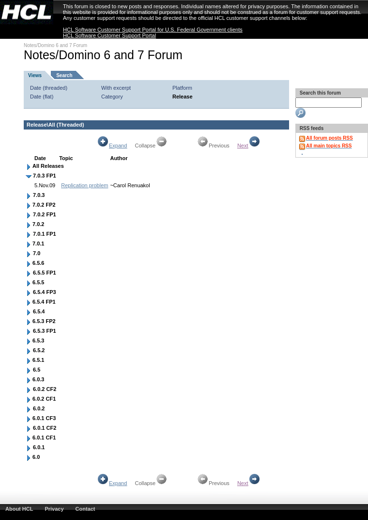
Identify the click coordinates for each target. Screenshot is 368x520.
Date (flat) (41, 96)
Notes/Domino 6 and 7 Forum (55, 45)
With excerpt (116, 88)
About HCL (19, 509)
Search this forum (319, 93)
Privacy (54, 509)
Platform (182, 88)
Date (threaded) (48, 88)
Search (64, 75)
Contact (85, 509)
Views (35, 75)
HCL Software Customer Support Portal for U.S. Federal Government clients (153, 29)
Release (182, 96)
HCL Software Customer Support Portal (109, 35)
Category (112, 96)
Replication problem (84, 185)
